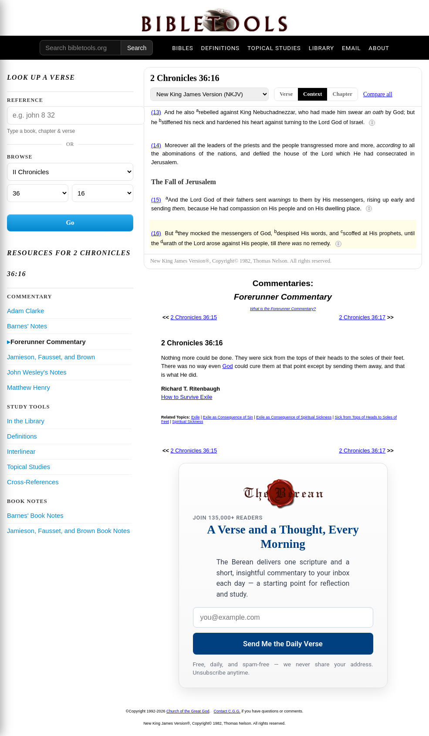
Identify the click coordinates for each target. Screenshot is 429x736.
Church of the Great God (187, 711)
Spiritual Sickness (187, 421)
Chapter (342, 94)
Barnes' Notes (27, 326)
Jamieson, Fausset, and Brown (51, 357)
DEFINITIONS (220, 47)
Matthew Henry (28, 387)
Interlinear (21, 451)
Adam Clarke (25, 310)
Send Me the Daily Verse (283, 643)
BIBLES (182, 47)
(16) (156, 233)
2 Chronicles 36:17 (362, 317)
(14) (156, 145)
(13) (156, 112)
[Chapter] (37, 193)
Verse (286, 94)
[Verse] (102, 193)
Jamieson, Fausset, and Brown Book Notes (68, 530)
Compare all (377, 94)
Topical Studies (28, 466)
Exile (195, 417)
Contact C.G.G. (227, 711)
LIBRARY (321, 47)
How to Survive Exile (186, 397)
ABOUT (378, 47)
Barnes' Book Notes (35, 515)
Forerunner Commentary (48, 341)
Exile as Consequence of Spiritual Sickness (293, 417)
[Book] (70, 172)
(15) (156, 200)
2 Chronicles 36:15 (194, 317)
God (228, 366)
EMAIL (351, 47)
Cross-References (33, 482)
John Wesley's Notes (37, 372)
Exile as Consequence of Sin (228, 417)
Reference (25, 100)
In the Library (25, 421)
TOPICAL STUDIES (274, 47)
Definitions (22, 436)
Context (312, 94)
